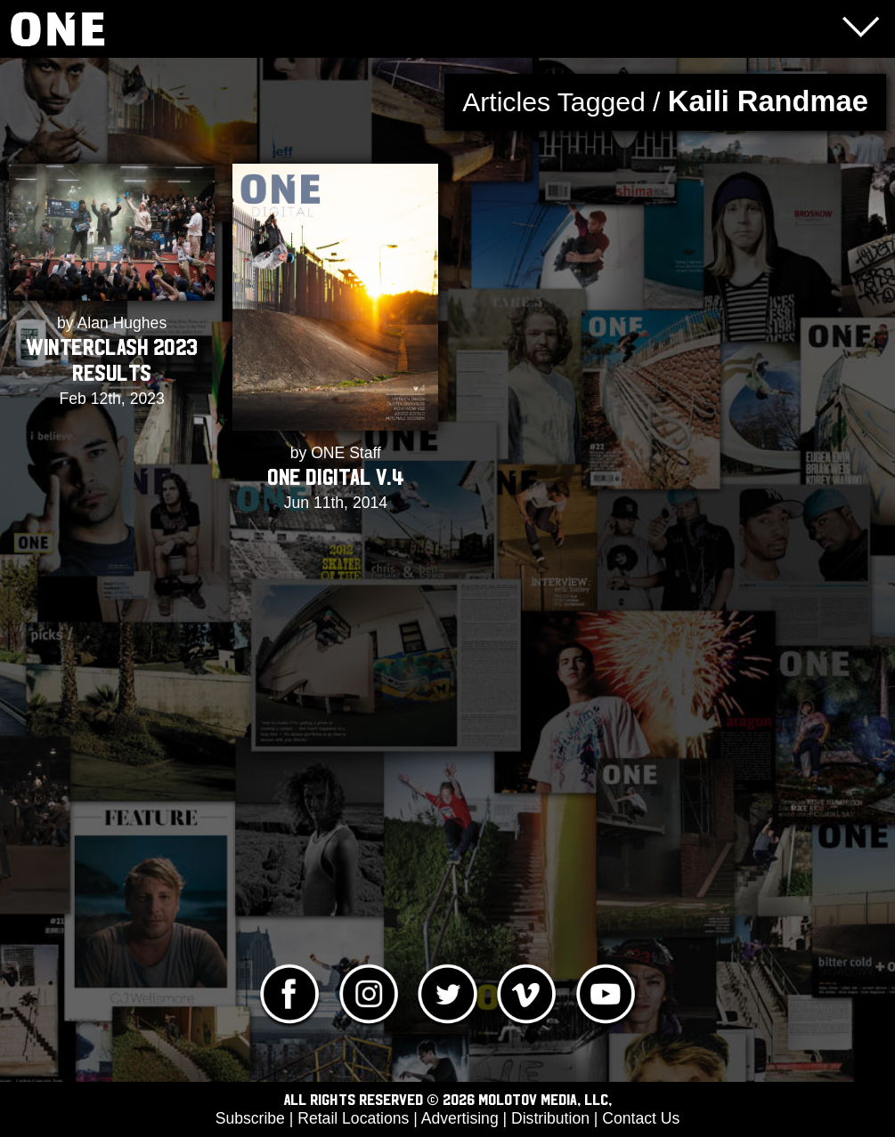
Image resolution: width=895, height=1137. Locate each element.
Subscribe (250, 1118)
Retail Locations (353, 1118)
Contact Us (640, 1118)
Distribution (550, 1118)
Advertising (460, 1118)
